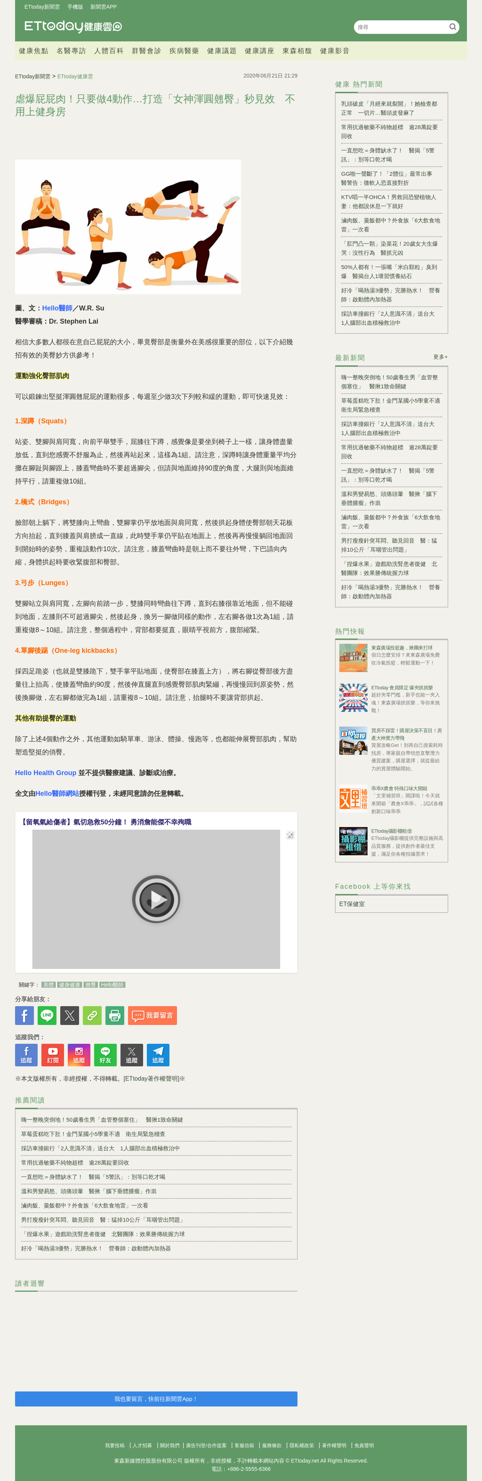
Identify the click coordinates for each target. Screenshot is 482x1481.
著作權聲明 (334, 1445)
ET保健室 (352, 904)
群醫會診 (147, 51)
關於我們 (170, 1445)
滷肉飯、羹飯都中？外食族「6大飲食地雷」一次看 (84, 1205)
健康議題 (222, 51)
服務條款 (272, 1445)
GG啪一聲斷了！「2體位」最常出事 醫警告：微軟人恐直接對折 (389, 178)
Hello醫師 (112, 985)
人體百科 (109, 51)
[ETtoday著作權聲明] (151, 1078)
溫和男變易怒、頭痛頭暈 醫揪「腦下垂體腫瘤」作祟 (89, 1191)
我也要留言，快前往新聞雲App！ (156, 1399)
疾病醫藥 (184, 51)
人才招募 (142, 1445)
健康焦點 (34, 51)
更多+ (440, 357)
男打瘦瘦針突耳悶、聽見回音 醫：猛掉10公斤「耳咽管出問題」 (103, 1219)
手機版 (75, 7)
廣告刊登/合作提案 (206, 1445)
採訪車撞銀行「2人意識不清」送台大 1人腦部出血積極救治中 (100, 1148)
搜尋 (453, 26)
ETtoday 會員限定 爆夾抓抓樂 (402, 687)
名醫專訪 (71, 51)
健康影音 (335, 51)
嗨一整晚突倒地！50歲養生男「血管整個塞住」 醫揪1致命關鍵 (102, 1119)
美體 (48, 985)
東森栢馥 (297, 51)
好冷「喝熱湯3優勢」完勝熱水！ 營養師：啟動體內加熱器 (96, 1248)
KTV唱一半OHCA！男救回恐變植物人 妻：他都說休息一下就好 (391, 201)
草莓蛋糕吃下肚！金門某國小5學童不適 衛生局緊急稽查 (93, 1134)
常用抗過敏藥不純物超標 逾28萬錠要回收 (75, 1162)
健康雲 (73, 26)
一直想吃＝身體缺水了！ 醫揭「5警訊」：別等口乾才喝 (93, 1177)
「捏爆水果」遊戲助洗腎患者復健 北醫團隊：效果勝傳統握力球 (103, 1234)
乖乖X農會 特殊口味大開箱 (399, 788)
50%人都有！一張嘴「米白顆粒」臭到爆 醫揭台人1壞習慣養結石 (389, 271)
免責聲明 (364, 1445)
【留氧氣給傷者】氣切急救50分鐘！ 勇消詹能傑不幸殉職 (105, 822)
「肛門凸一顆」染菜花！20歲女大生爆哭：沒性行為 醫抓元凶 (389, 248)
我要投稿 (115, 1445)
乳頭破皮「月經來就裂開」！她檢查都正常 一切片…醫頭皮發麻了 (389, 108)
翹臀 (90, 985)
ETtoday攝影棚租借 (391, 831)
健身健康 (69, 985)
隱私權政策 (302, 1445)
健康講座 (260, 51)
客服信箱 (244, 1445)
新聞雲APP (103, 7)
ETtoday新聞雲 (42, 7)
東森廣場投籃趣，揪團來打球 (402, 648)
